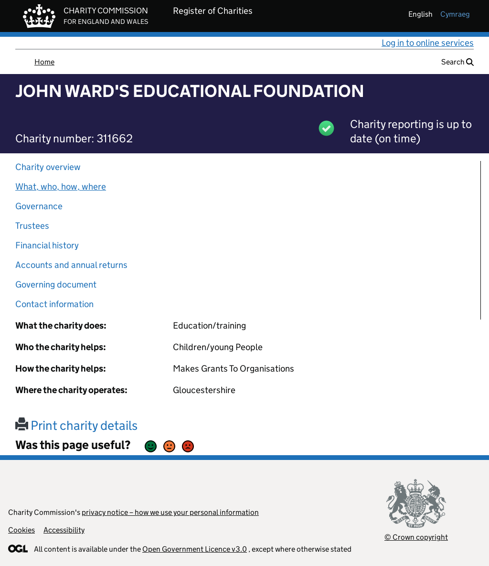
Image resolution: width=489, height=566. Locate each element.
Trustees (32, 225)
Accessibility (64, 529)
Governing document (55, 284)
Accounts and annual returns (71, 264)
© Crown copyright (416, 537)
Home (44, 61)
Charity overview (48, 166)
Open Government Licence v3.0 (194, 549)
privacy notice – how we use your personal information (170, 512)
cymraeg (455, 14)
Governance (39, 206)
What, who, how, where (60, 186)
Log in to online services (428, 42)
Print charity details (76, 425)
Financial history (47, 245)
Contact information (54, 304)
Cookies (21, 529)
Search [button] (457, 61)
